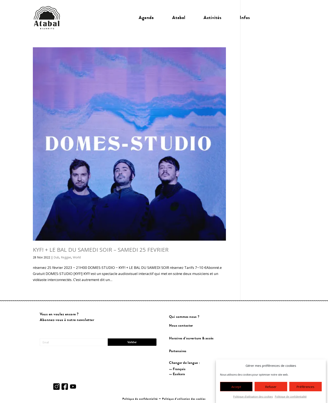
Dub (56, 257)
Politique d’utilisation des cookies (253, 396)
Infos (245, 17)
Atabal (178, 17)
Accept (236, 387)
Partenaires (178, 351)
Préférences (305, 387)
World (77, 257)
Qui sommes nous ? (184, 317)
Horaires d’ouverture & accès (191, 338)
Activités (213, 17)
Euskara (179, 374)
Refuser (271, 387)
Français (179, 369)
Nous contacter (181, 325)
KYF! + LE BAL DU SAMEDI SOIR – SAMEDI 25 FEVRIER (101, 249)
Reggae (66, 257)
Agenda (146, 17)
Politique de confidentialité (291, 396)
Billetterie (277, 17)
